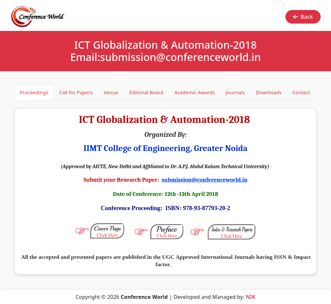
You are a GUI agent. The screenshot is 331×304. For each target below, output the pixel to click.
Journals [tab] (235, 92)
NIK (250, 296)
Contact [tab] (301, 92)
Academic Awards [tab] (194, 92)
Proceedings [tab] (34, 92)
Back (303, 16)
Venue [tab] (111, 92)
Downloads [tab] (269, 92)
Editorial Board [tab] (146, 92)
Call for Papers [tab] (76, 92)
